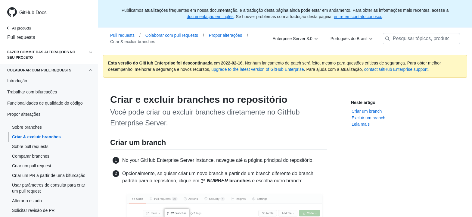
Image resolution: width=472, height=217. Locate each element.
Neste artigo (363, 102)
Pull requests (21, 37)
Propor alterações (228, 35)
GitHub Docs (33, 12)
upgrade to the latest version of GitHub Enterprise (257, 69)
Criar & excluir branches (36, 136)
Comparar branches (30, 156)
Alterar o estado (27, 200)
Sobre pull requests (30, 146)
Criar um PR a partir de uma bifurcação (48, 175)
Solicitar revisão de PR (33, 210)
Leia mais (361, 124)
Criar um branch (367, 111)
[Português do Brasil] (352, 38)
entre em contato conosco (358, 16)
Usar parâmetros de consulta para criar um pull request (48, 188)
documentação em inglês (210, 16)
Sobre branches (27, 127)
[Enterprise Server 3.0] (295, 38)
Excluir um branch (368, 117)
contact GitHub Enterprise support (396, 69)
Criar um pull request (31, 165)
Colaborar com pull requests (174, 35)
